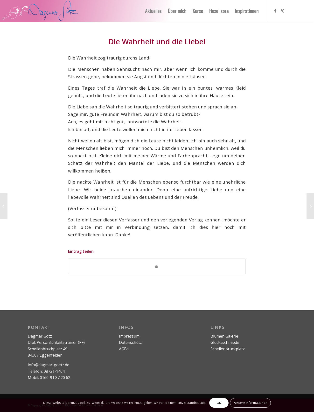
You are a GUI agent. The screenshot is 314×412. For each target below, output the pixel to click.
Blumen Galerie (224, 336)
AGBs (124, 349)
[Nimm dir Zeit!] (310, 206)
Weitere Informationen (250, 403)
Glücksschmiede (224, 342)
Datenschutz (130, 342)
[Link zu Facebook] (275, 10)
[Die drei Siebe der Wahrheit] (3, 206)
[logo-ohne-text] (53, 11)
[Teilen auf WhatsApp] (156, 266)
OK (219, 403)
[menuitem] (153, 11)
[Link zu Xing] (282, 10)
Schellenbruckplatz (227, 349)
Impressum (129, 336)
